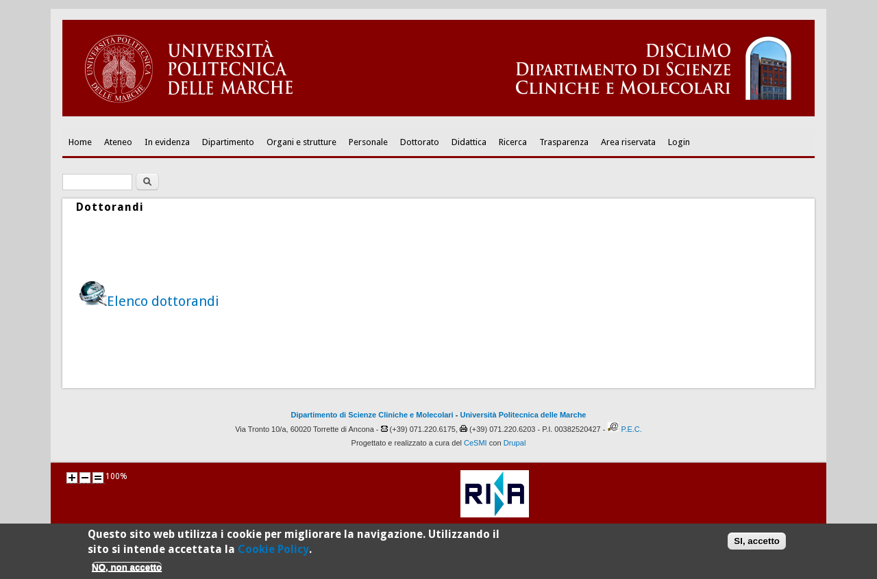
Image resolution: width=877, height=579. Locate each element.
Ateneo (118, 142)
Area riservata (628, 142)
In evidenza (167, 142)
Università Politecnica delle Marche (523, 415)
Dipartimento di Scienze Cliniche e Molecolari (372, 415)
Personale (368, 142)
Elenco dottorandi (163, 301)
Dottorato (419, 142)
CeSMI (475, 443)
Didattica (469, 142)
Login (679, 142)
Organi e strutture (301, 142)
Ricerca (513, 142)
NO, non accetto (127, 571)
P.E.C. (631, 429)
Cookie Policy (273, 553)
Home (80, 142)
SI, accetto (757, 545)
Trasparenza (564, 142)
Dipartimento (228, 142)
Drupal (515, 443)
